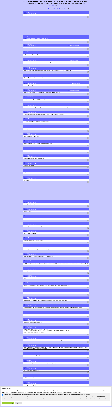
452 (62, 8)
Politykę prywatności (75, 394)
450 (57, 8)
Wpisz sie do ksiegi (52, 5)
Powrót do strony (60, 5)
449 (54, 8)
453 (65, 8)
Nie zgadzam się (18, 403)
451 (59, 8)
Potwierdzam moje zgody (8, 403)
